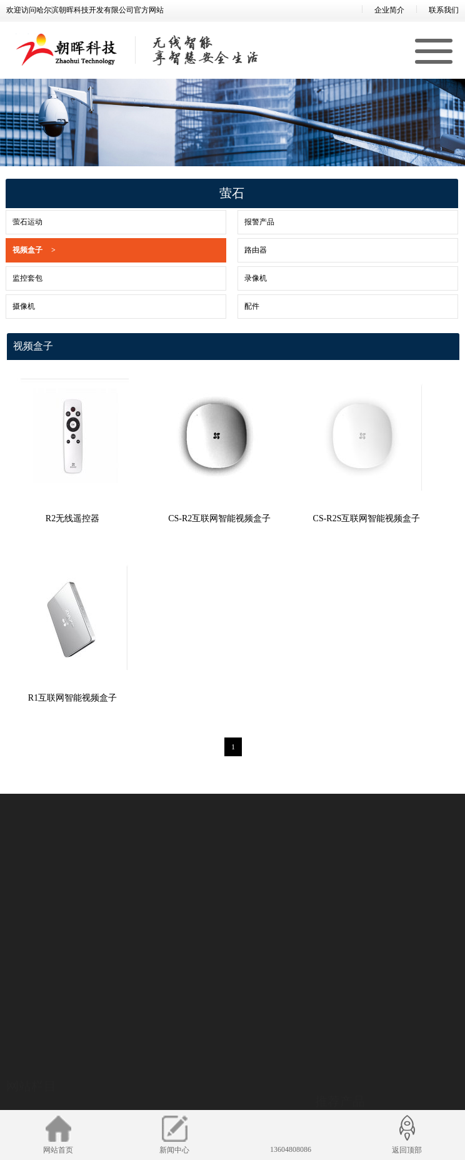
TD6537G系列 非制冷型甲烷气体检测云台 (383, 1092)
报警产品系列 (246, 1068)
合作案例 (21, 1101)
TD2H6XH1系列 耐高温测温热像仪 (372, 1045)
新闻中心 (21, 1085)
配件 (234, 306)
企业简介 (389, 10)
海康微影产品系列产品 (140, 1068)
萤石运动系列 (246, 1052)
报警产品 (242, 222)
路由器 (238, 250)
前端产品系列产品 (132, 1052)
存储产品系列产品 (132, 1099)
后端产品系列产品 (132, 1083)
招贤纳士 (21, 1054)
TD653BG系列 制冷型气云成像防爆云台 (380, 1076)
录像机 (238, 278)
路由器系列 (242, 1099)
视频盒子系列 (246, 1083)
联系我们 (444, 10)
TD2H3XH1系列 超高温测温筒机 (368, 1061)
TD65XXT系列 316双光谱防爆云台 (372, 1108)
